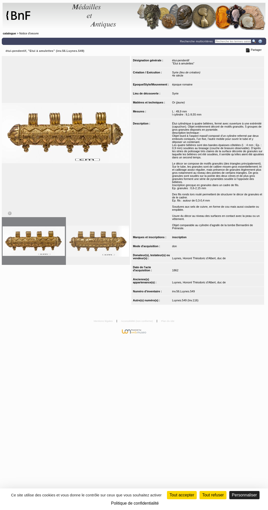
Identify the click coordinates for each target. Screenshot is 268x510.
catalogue (9, 33)
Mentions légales (103, 321)
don (174, 246)
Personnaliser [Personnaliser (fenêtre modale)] (244, 495)
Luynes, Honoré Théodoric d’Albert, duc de (199, 258)
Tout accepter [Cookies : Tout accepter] (182, 495)
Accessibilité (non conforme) (137, 321)
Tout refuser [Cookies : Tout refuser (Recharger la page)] (213, 495)
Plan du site (167, 321)
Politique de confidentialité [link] (135, 503)
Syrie (175, 93)
